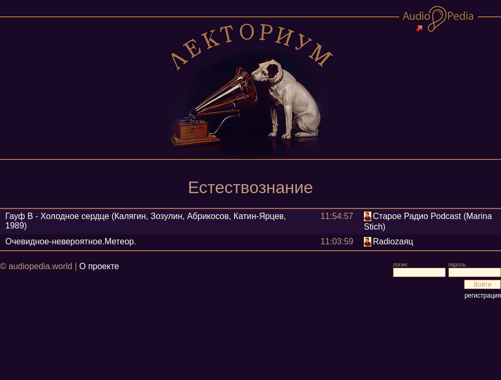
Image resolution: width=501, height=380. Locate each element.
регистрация (483, 295)
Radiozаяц (393, 241)
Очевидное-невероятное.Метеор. (70, 241)
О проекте (99, 266)
